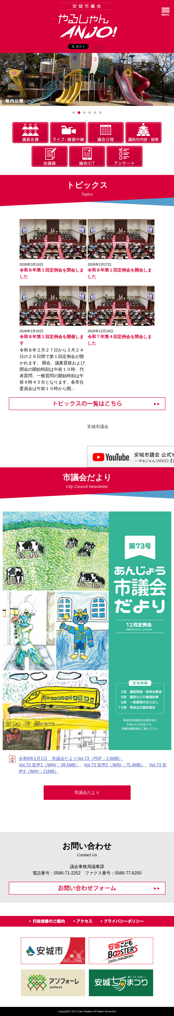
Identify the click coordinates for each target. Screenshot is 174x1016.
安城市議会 (97, 426)
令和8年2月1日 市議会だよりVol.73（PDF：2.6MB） (71, 758)
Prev (7, 79)
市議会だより (87, 792)
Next (167, 79)
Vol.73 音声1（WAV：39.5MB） (49, 765)
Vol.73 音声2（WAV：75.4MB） (114, 765)
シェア (97, 47)
